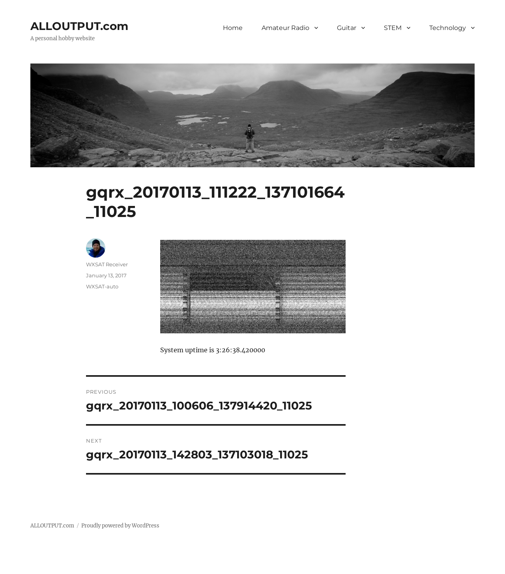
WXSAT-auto (102, 286)
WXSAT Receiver (107, 264)
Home (233, 28)
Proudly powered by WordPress (120, 525)
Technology (447, 28)
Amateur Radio (285, 28)
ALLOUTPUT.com (79, 26)
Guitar (346, 28)
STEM (393, 28)
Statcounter (18, 568)
